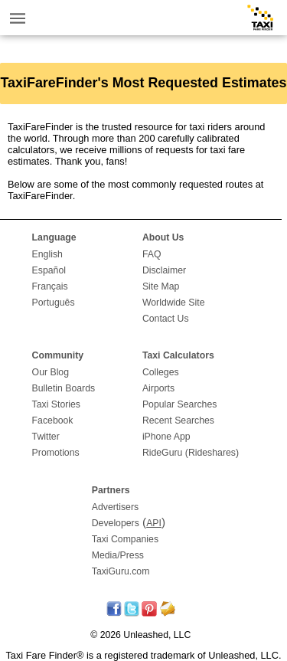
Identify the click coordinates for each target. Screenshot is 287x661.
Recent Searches (178, 420)
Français (50, 286)
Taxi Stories (56, 404)
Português (53, 302)
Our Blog (50, 372)
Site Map (160, 286)
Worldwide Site (173, 302)
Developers (115, 523)
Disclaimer (164, 270)
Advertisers (115, 507)
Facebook (52, 420)
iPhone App (166, 436)
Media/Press (118, 555)
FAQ (151, 254)
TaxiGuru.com (121, 571)
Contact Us (165, 318)
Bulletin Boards (64, 388)
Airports (158, 388)
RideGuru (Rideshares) (190, 452)
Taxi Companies (125, 539)
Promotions (56, 452)
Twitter (46, 436)
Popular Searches (179, 404)
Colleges (160, 372)
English (47, 254)
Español (49, 270)
